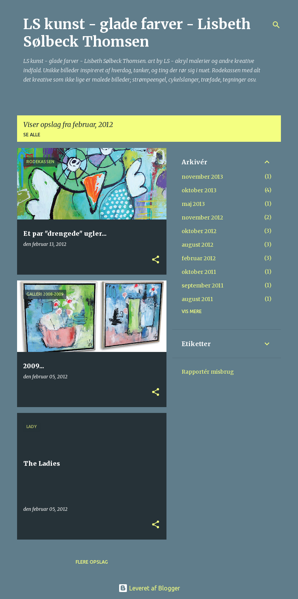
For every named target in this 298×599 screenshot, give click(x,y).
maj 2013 (193, 203)
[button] (155, 260)
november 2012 (202, 217)
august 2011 (197, 299)
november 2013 (202, 176)
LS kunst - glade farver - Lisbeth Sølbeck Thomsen (137, 33)
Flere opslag (92, 561)
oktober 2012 (199, 231)
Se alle (31, 134)
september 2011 (203, 285)
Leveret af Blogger (149, 588)
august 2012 (197, 244)
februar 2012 (199, 258)
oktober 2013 (199, 190)
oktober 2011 (199, 271)
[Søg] (276, 25)
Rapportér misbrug (208, 371)
